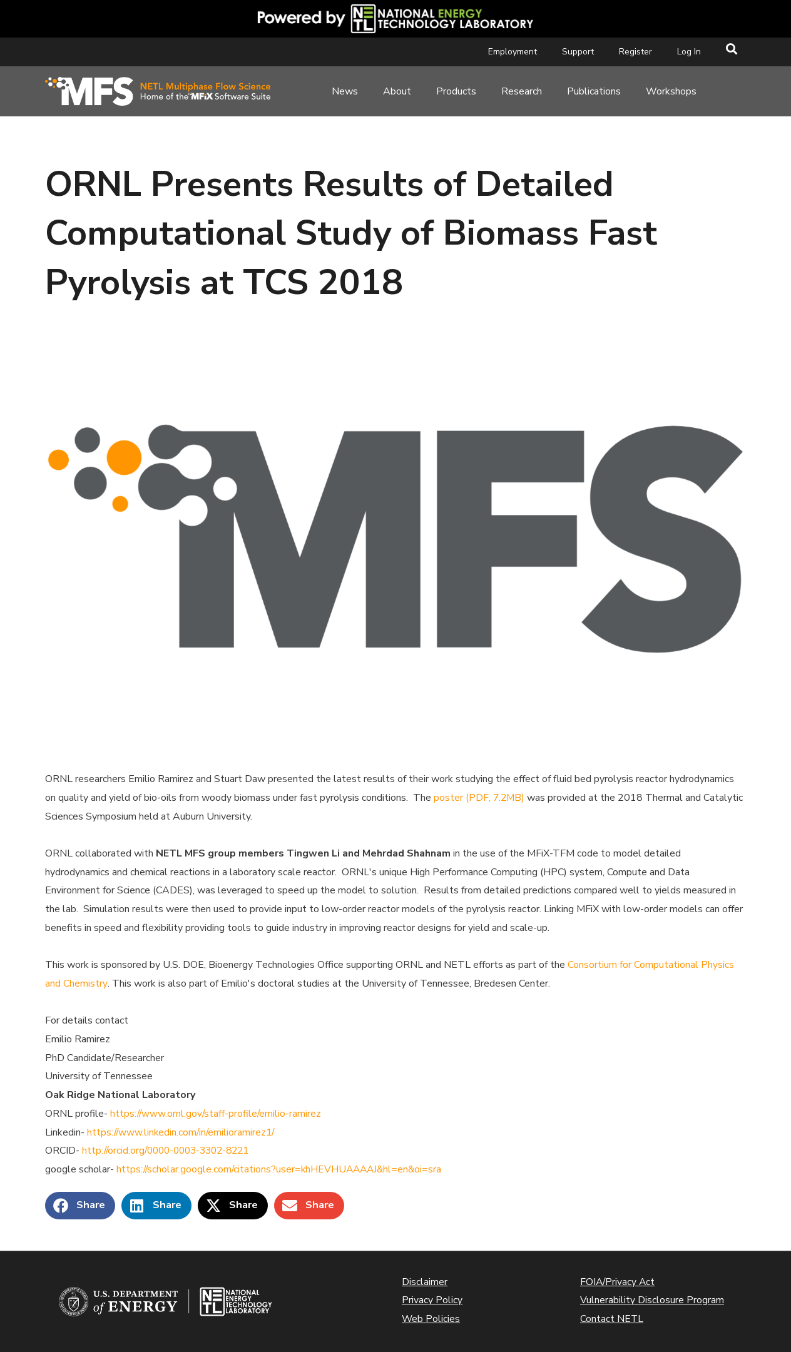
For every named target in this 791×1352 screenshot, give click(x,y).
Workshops (671, 91)
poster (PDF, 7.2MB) (480, 798)
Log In (689, 52)
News (345, 91)
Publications (594, 91)
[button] (80, 1205)
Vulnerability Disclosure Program (652, 1300)
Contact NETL (612, 1319)
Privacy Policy (432, 1300)
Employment (512, 52)
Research (521, 91)
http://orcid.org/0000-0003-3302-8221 (171, 1150)
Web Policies (431, 1319)
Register (635, 52)
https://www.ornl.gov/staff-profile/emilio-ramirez (217, 1114)
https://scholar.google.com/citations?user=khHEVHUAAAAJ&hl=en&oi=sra (281, 1169)
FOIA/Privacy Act (618, 1282)
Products (456, 91)
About (397, 91)
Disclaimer (424, 1282)
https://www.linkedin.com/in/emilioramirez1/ (182, 1132)
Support (578, 52)
